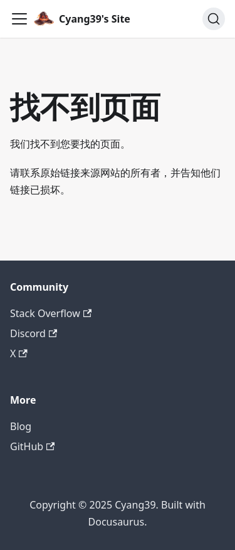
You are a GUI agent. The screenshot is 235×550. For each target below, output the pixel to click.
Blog (20, 426)
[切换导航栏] (19, 18)
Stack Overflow (50, 313)
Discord (33, 333)
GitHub (32, 446)
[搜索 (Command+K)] (213, 19)
